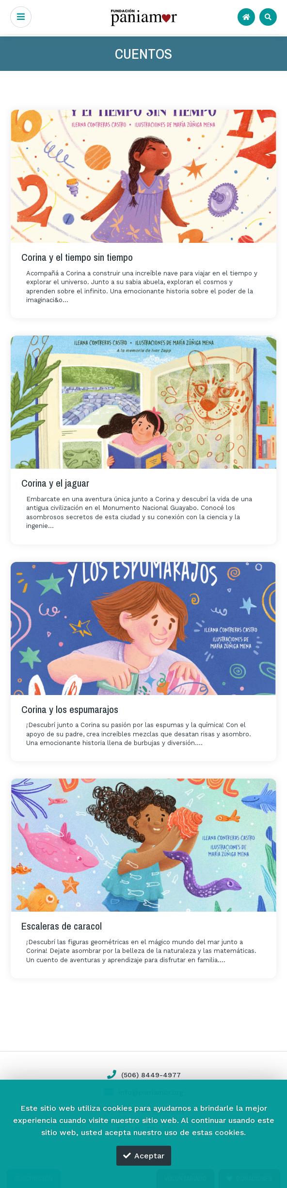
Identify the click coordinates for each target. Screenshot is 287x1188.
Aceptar (143, 1155)
